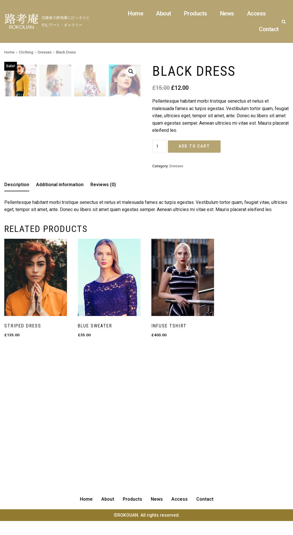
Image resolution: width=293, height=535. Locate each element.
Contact (269, 29)
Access (256, 13)
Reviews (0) (103, 317)
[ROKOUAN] (48, 21)
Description (16, 317)
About (163, 13)
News (226, 13)
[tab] (16, 318)
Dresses (45, 52)
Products (195, 13)
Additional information (60, 317)
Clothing (26, 52)
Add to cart (191, 146)
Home (134, 13)
